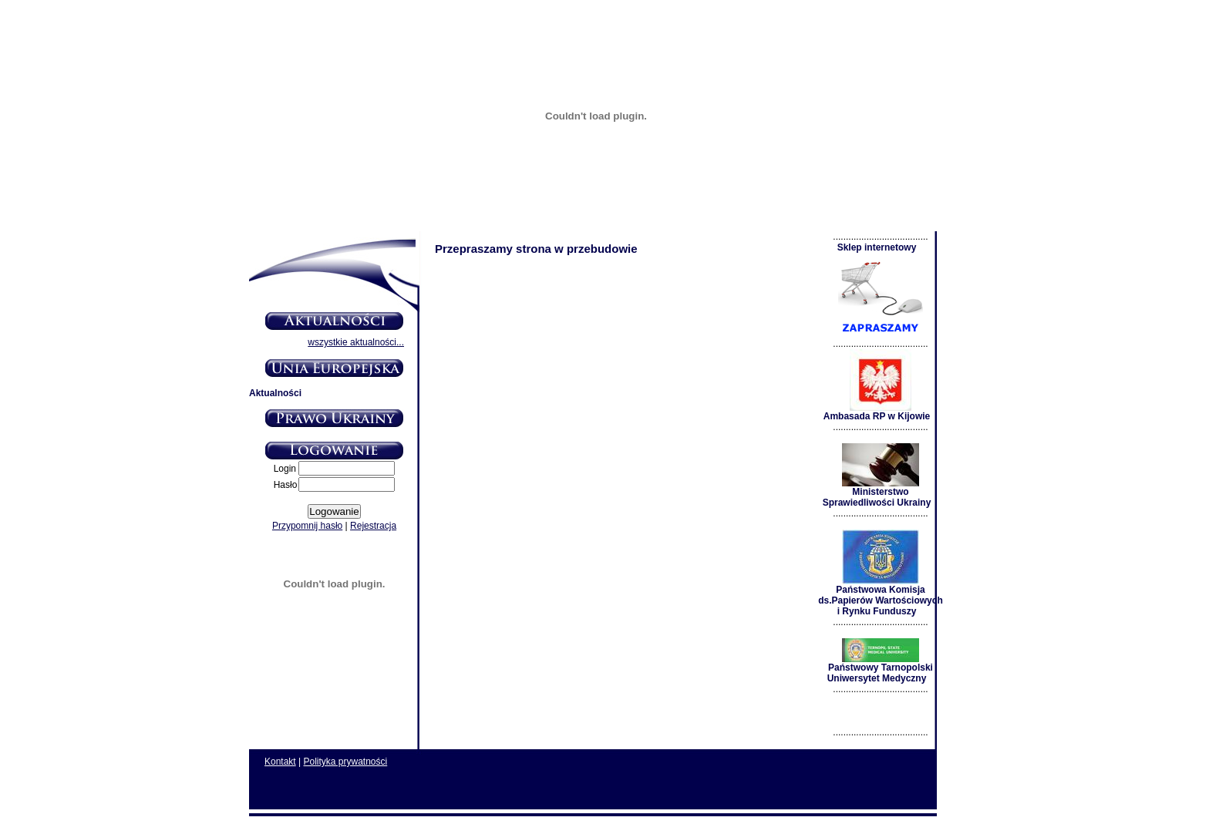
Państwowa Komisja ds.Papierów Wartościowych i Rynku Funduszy (880, 596)
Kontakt (280, 761)
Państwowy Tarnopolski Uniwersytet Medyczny (880, 669)
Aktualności (275, 393)
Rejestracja (373, 525)
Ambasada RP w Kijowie (877, 412)
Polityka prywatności (346, 761)
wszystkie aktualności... (356, 342)
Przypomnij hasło (307, 525)
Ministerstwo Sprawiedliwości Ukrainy (877, 493)
